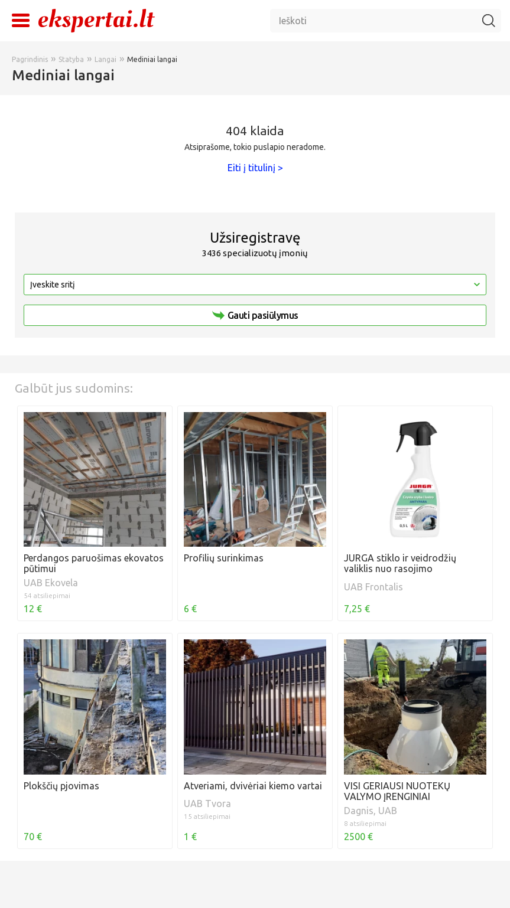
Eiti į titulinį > (255, 167)
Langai (105, 59)
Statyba (71, 59)
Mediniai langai (152, 59)
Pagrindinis (30, 59)
